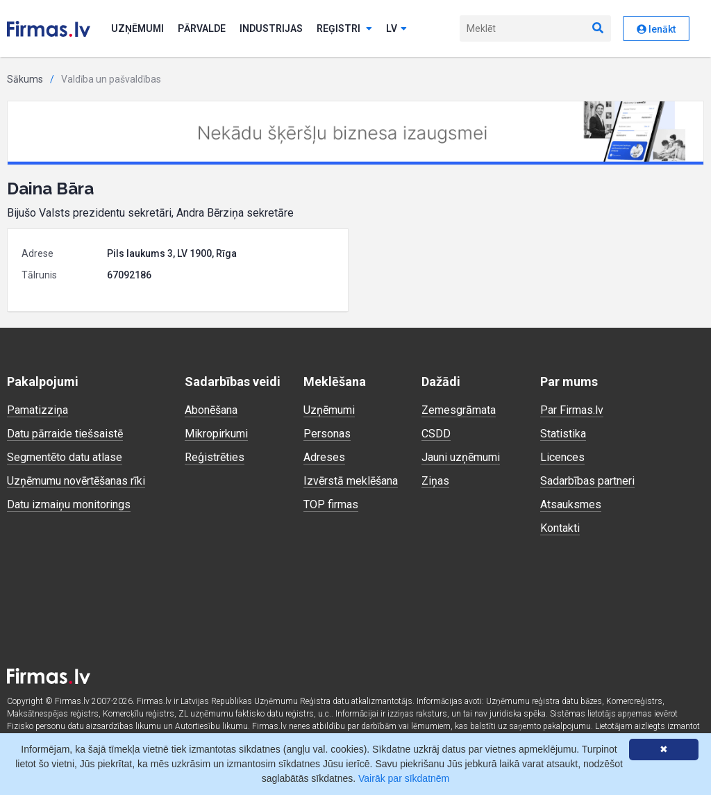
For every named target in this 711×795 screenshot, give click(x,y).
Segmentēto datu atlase (64, 457)
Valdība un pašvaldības (111, 79)
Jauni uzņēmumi (460, 457)
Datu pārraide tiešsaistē (65, 433)
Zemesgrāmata (458, 410)
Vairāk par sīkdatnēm (403, 778)
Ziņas (435, 480)
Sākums (25, 79)
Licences (562, 457)
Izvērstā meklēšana (350, 480)
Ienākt (656, 29)
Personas (327, 433)
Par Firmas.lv (571, 410)
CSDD (436, 433)
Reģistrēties (214, 457)
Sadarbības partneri (587, 480)
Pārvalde (202, 28)
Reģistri (344, 28)
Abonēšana (211, 410)
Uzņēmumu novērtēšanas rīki (76, 480)
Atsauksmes (570, 504)
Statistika (563, 433)
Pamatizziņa (37, 410)
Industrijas (271, 28)
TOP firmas (330, 504)
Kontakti (560, 528)
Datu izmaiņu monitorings (69, 504)
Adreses (324, 457)
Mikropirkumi (216, 433)
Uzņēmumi (137, 28)
